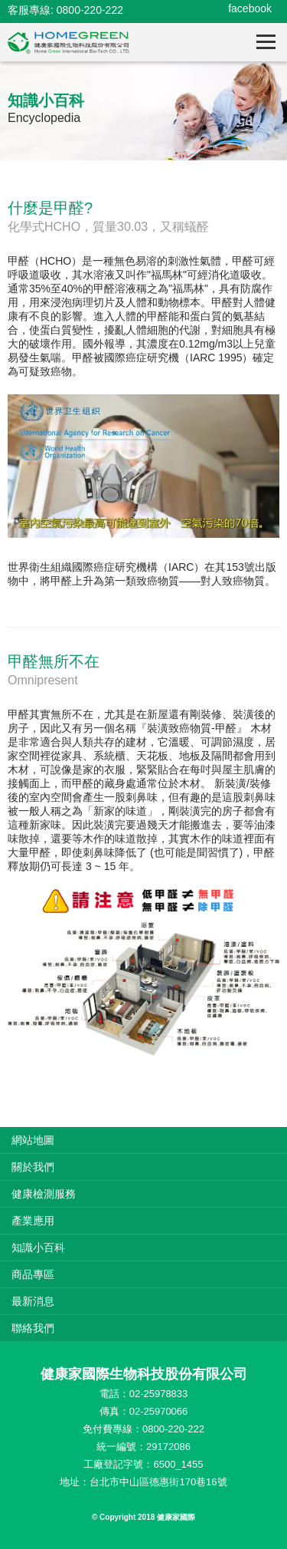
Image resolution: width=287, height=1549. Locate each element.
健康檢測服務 (43, 1194)
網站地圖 (32, 1140)
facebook (250, 8)
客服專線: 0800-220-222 (65, 10)
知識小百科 (38, 1247)
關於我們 (32, 1167)
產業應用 (32, 1220)
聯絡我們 (32, 1328)
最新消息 (32, 1301)
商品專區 (32, 1274)
